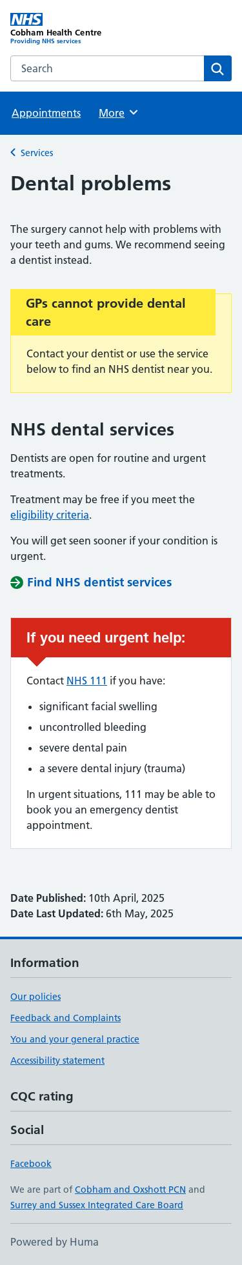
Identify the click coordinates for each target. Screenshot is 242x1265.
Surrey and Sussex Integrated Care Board (96, 1205)
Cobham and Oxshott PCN (130, 1189)
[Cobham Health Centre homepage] (65, 29)
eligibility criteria (49, 514)
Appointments (46, 112)
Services (37, 153)
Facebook (31, 1164)
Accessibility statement (57, 1060)
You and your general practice (74, 1039)
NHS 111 (86, 680)
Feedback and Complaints (65, 1018)
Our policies (35, 996)
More (119, 112)
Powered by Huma (54, 1241)
